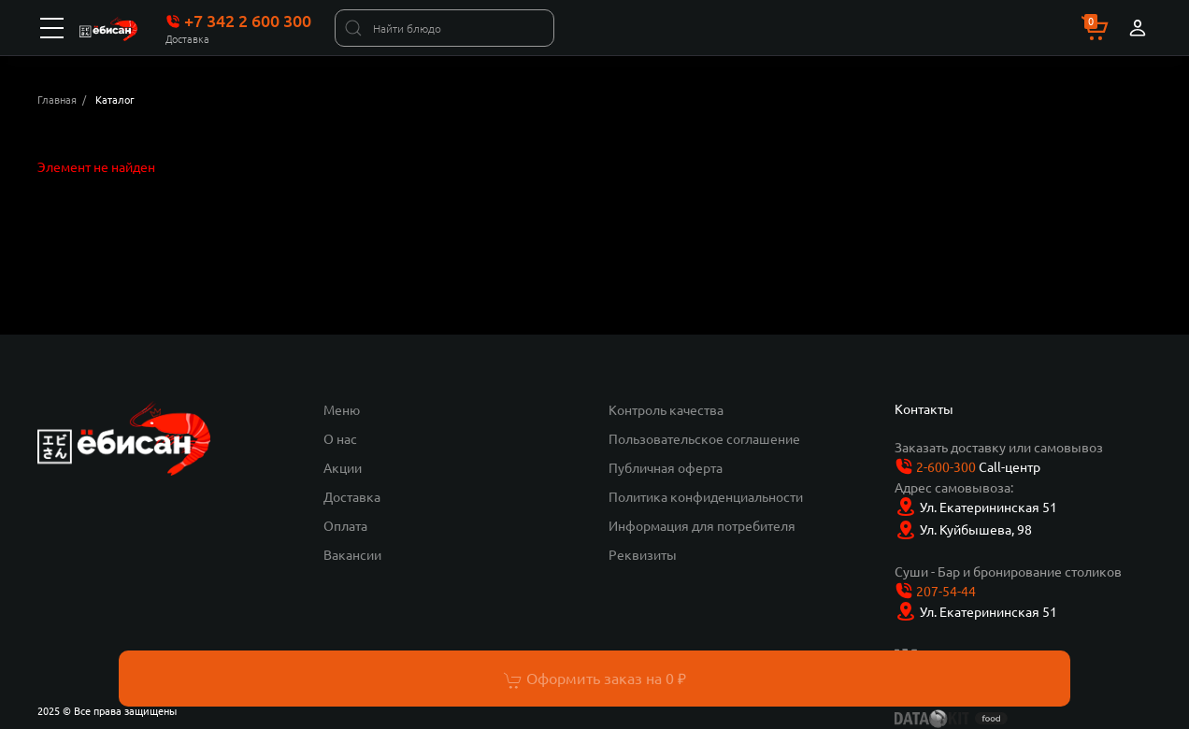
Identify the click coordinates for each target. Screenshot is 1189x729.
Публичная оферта (666, 467)
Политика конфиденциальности (706, 496)
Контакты (924, 408)
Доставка (351, 496)
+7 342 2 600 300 (238, 20)
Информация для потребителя (702, 525)
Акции (342, 467)
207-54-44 (946, 590)
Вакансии (352, 554)
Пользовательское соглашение (704, 438)
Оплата (345, 525)
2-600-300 (946, 466)
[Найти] (353, 28)
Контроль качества (666, 409)
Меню (341, 409)
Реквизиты (643, 554)
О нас (340, 438)
